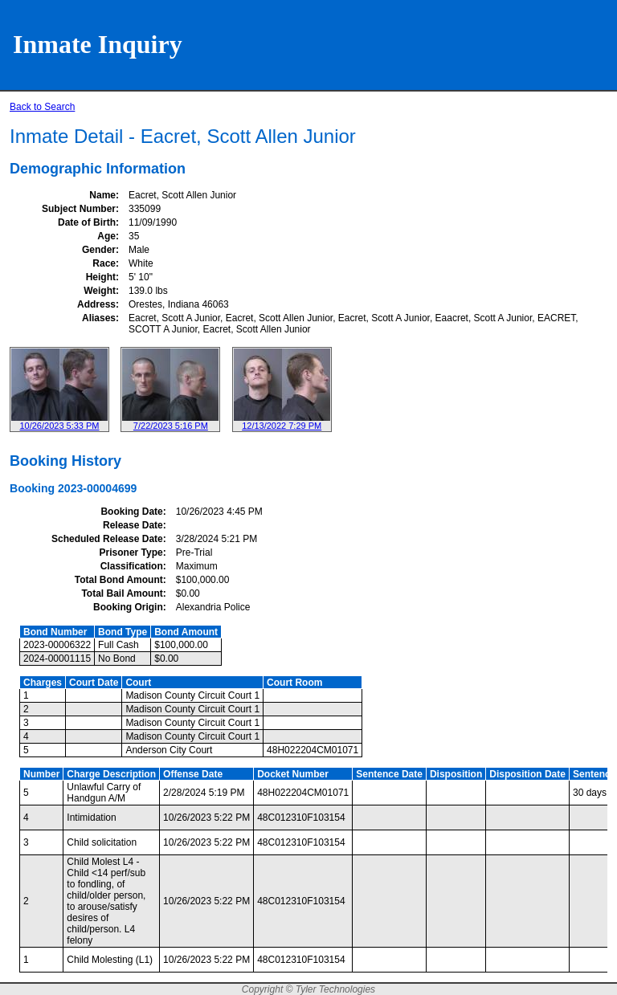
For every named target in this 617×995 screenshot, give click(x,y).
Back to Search (42, 106)
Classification (131, 566)
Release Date (133, 525)
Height (101, 277)
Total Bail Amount (121, 593)
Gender (99, 249)
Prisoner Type (131, 552)
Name (102, 195)
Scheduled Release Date (107, 538)
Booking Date (131, 511)
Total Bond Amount (119, 579)
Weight (100, 290)
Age (106, 236)
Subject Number (79, 208)
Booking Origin (128, 607)
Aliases (99, 318)
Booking (32, 488)
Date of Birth (87, 222)
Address (96, 304)
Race (104, 263)
